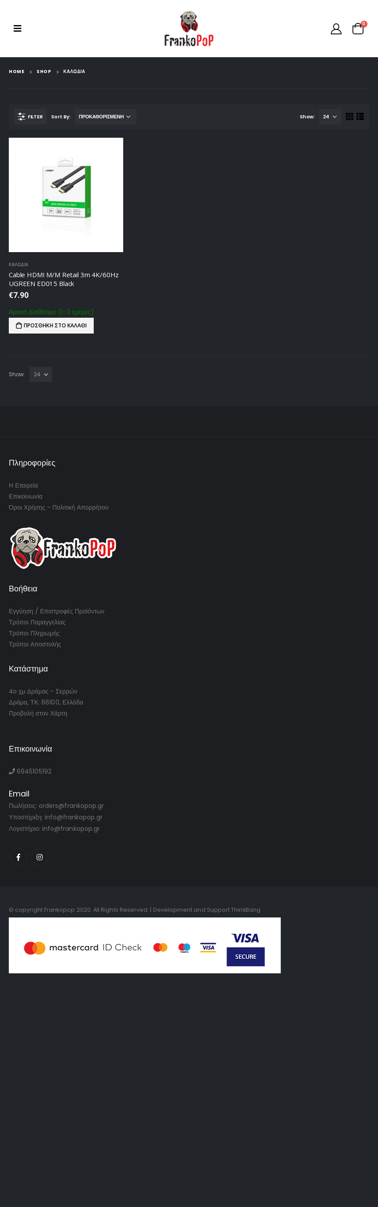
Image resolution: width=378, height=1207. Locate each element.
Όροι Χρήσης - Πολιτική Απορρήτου (58, 507)
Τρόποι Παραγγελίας (37, 622)
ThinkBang (246, 910)
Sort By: (60, 116)
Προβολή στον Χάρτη (38, 713)
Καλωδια (18, 264)
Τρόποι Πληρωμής (34, 633)
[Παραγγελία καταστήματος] (105, 117)
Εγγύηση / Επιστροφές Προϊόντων (56, 611)
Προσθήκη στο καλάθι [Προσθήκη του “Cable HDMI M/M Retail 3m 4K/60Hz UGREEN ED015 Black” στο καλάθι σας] (55, 325)
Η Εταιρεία (23, 485)
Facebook (18, 857)
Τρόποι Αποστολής (35, 644)
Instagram (39, 857)
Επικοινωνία (26, 496)
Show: (307, 116)
